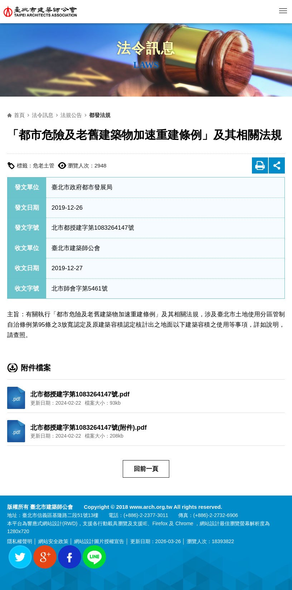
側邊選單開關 (151, 83)
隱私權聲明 (19, 541)
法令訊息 (42, 115)
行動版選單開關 (283, 12)
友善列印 (260, 165)
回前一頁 (146, 468)
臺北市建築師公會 (40, 11)
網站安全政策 (53, 541)
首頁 (19, 115)
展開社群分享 (277, 165)
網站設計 (52, 523)
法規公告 (71, 115)
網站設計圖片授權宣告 (99, 541)
